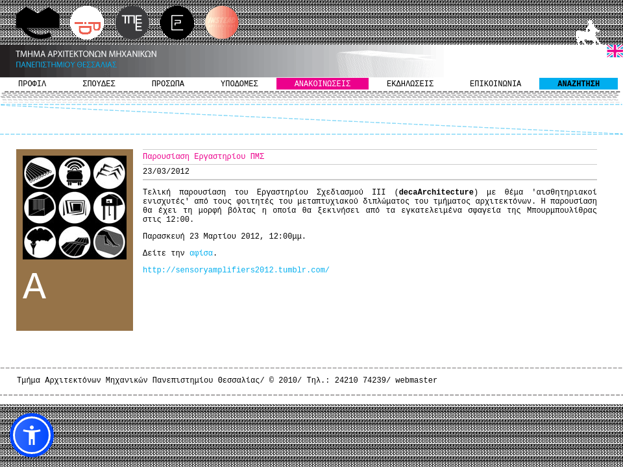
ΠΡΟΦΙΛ (32, 84)
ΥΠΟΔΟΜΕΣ (239, 84)
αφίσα (201, 253)
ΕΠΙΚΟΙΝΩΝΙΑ (495, 84)
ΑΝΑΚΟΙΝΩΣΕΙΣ (322, 84)
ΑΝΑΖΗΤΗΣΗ (578, 84)
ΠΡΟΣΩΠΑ (168, 84)
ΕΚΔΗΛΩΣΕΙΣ (410, 84)
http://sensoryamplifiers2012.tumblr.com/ (236, 270)
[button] (32, 435)
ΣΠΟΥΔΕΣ (98, 84)
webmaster (416, 380)
